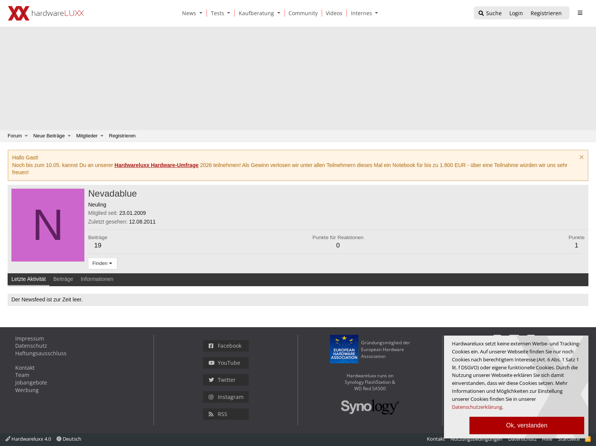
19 (97, 245)
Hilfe (547, 438)
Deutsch (69, 438)
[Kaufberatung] (255, 13)
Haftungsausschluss (41, 353)
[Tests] (216, 13)
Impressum (29, 338)
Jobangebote (31, 382)
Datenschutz (31, 345)
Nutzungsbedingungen (476, 438)
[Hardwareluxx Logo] (46, 13)
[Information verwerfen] (580, 158)
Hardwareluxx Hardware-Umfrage (156, 165)
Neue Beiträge (49, 136)
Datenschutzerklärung (477, 406)
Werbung (27, 390)
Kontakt (25, 367)
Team (22, 374)
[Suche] (490, 13)
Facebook (225, 345)
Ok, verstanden (527, 425)
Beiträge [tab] (63, 279)
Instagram (226, 396)
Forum (15, 136)
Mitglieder (87, 136)
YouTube (224, 362)
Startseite (569, 438)
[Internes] (360, 13)
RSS (218, 414)
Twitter (222, 379)
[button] (202, 13)
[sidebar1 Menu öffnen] (579, 12)
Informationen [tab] (97, 279)
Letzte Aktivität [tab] (28, 279)
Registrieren (122, 136)
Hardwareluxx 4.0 (28, 438)
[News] (188, 13)
